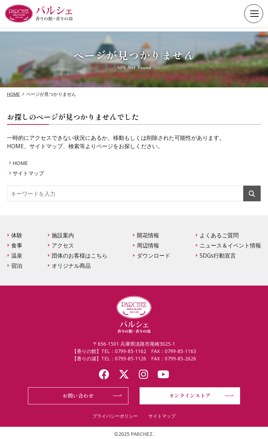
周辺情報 (148, 245)
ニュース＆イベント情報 (230, 245)
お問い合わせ (78, 395)
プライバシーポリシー (115, 416)
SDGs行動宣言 (218, 255)
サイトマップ (30, 173)
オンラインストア (190, 395)
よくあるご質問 (219, 235)
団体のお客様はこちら (79, 255)
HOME (13, 94)
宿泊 (16, 265)
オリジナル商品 (71, 265)
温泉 (16, 255)
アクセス (63, 245)
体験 (16, 235)
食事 (16, 245)
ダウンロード (153, 255)
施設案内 (63, 235)
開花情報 (148, 235)
